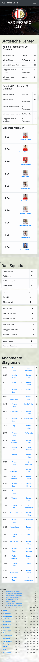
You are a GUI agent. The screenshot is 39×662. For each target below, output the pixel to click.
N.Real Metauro (14, 597)
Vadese (28, 390)
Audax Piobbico (18, 593)
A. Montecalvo (10, 599)
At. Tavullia (29, 433)
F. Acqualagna (18, 595)
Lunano (14, 455)
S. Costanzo (14, 411)
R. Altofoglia (28, 404)
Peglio (14, 426)
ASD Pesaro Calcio (10, 3)
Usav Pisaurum (18, 605)
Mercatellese (28, 418)
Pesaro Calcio (10, 595)
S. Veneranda (18, 603)
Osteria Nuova (10, 603)
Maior (14, 382)
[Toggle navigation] (34, 3)
